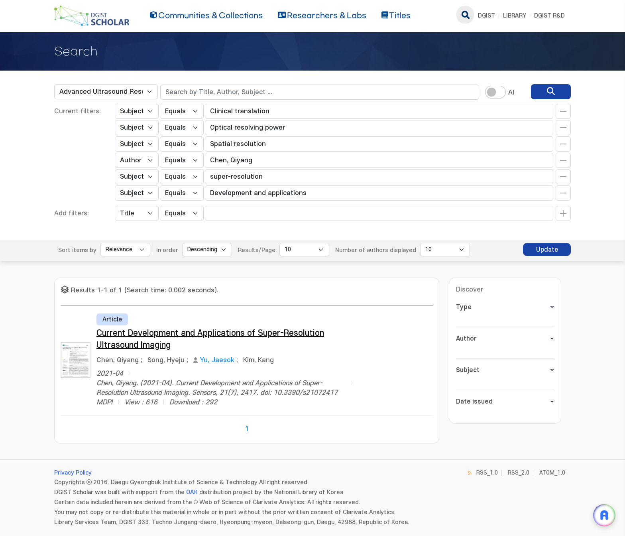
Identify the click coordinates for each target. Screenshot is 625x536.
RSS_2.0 (518, 473)
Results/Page (256, 250)
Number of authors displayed (375, 250)
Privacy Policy (73, 472)
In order (167, 250)
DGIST (486, 15)
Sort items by (77, 250)
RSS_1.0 (487, 473)
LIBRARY (514, 15)
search (465, 15)
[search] (551, 91)
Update (547, 249)
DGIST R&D (549, 15)
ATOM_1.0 (552, 473)
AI (511, 92)
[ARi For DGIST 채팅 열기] (604, 515)
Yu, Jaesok (217, 360)
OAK (192, 492)
